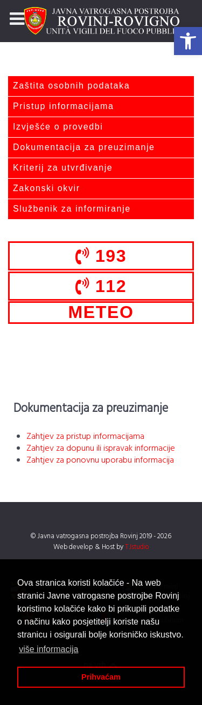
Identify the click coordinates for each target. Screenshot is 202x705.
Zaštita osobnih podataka (71, 85)
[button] (188, 41)
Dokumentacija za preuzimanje (84, 147)
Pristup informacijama (63, 106)
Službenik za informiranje (72, 208)
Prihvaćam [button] (101, 677)
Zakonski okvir (46, 188)
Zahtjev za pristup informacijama (85, 437)
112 (101, 286)
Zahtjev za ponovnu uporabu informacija (100, 460)
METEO (101, 312)
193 (101, 256)
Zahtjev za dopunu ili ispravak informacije (100, 449)
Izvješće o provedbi (58, 126)
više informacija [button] (48, 649)
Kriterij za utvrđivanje (63, 167)
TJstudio (137, 547)
